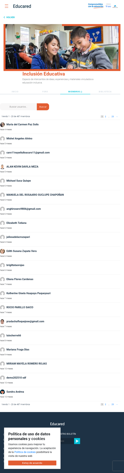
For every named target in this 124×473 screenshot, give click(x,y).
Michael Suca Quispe (18, 180)
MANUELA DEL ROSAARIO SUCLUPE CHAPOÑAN (35, 194)
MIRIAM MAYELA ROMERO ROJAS (26, 363)
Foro (45, 92)
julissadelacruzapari (18, 237)
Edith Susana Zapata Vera (21, 251)
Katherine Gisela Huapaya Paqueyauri (28, 293)
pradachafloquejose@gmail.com (25, 321)
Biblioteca (105, 92)
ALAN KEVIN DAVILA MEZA (22, 166)
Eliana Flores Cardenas (19, 279)
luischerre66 (13, 335)
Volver (10, 17)
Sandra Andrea (15, 391)
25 (113, 116)
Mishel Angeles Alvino (19, 138)
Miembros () (75, 92)
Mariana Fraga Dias (17, 349)
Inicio (15, 92)
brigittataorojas (15, 265)
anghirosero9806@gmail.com (23, 208)
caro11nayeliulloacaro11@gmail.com (28, 152)
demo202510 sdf (16, 377)
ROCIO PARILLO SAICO (19, 307)
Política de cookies (25, 452)
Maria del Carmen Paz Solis (22, 124)
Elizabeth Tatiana (16, 222)
